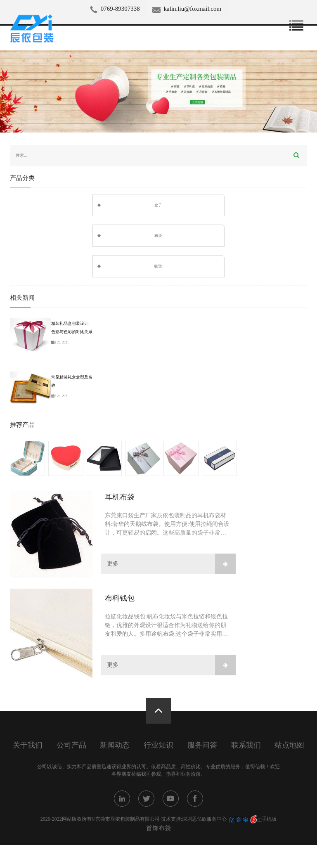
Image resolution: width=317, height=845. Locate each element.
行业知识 (158, 745)
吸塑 (158, 266)
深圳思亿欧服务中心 (204, 819)
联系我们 (246, 745)
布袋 (158, 236)
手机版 (269, 819)
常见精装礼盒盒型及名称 (71, 381)
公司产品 (71, 745)
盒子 (158, 205)
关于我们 (28, 745)
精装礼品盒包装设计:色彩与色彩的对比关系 (71, 327)
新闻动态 (115, 745)
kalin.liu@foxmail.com (193, 8)
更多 (171, 564)
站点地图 (289, 745)
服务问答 (202, 745)
